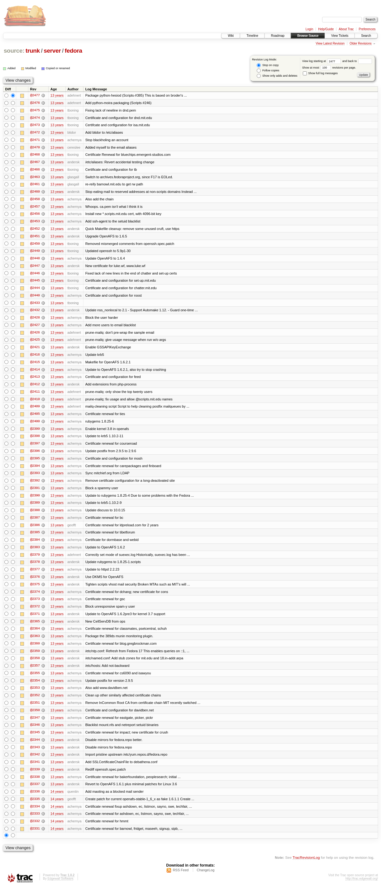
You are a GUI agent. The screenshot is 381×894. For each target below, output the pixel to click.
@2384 (35, 544)
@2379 (35, 559)
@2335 (35, 805)
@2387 (35, 521)
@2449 (35, 252)
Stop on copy (268, 65)
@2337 (35, 790)
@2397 (35, 446)
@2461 (35, 185)
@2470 (35, 147)
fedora (73, 50)
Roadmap (277, 35)
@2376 (35, 581)
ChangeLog (205, 877)
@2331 (35, 835)
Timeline (252, 35)
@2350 (35, 716)
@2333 (35, 820)
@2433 (35, 304)
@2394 (35, 469)
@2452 (35, 229)
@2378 (35, 566)
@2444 (35, 289)
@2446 (35, 274)
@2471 (35, 140)
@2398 (35, 439)
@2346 (35, 731)
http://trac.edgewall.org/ (361, 885)
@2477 (35, 95)
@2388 (35, 514)
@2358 (35, 663)
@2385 (35, 536)
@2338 (35, 783)
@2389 (35, 506)
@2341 (35, 768)
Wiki (231, 35)
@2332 (35, 828)
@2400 (35, 424)
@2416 (35, 357)
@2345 (35, 738)
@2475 (35, 110)
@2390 (35, 499)
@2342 (35, 760)
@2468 (35, 155)
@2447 (35, 267)
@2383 (35, 551)
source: (14, 50)
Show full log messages (320, 73)
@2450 (35, 244)
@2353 (35, 693)
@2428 (35, 319)
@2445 (35, 282)
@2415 (35, 364)
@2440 (35, 297)
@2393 (35, 476)
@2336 (35, 798)
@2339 (35, 775)
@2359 (35, 656)
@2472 (35, 132)
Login (309, 29)
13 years (57, 95)
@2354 (35, 686)
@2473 (35, 125)
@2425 (35, 342)
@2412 (35, 387)
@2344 (35, 745)
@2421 (35, 349)
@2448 (35, 259)
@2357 (35, 671)
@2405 (35, 416)
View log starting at (322, 61)
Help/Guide (326, 29)
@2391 (35, 491)
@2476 (35, 102)
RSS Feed (181, 877)
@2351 (35, 708)
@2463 (35, 177)
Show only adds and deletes (277, 76)
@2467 (35, 162)
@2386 (35, 529)
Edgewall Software (60, 885)
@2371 (35, 618)
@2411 (35, 394)
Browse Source (307, 35)
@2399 (35, 431)
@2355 (35, 678)
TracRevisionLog (306, 865)
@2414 (35, 372)
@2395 (35, 461)
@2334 (35, 813)
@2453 (35, 222)
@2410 (35, 401)
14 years (57, 798)
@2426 (35, 334)
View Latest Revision (330, 43)
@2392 (35, 484)
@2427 (35, 327)
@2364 (35, 633)
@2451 (35, 237)
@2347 (35, 723)
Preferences (367, 29)
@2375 (35, 588)
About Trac (346, 29)
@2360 (35, 648)
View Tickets (339, 35)
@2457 (35, 207)
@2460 (35, 192)
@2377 (35, 573)
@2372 (35, 611)
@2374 (35, 596)
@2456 (35, 215)
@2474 (35, 117)
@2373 (35, 603)
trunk (33, 50)
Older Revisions (361, 43)
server (52, 50)
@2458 (35, 200)
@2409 (35, 409)
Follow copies (268, 71)
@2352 (35, 701)
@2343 (35, 753)
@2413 (35, 379)
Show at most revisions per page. (329, 67)
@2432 (35, 312)
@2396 (35, 454)
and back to (357, 61)
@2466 (35, 170)
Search (366, 35)
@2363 (35, 641)
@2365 (35, 626)
